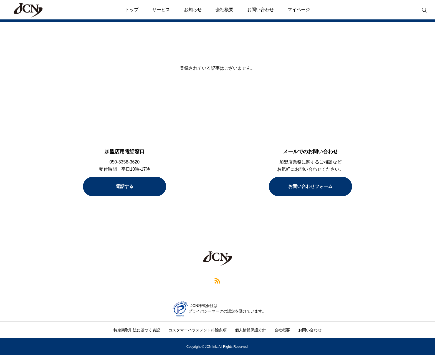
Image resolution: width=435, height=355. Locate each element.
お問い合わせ (260, 9)
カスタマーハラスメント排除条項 (197, 330)
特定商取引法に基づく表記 (136, 330)
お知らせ (193, 9)
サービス (161, 9)
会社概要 (224, 9)
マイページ (299, 9)
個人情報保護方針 (250, 330)
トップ (131, 9)
